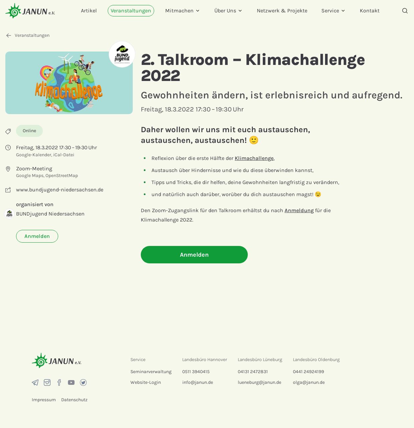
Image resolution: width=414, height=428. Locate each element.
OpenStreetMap (61, 175)
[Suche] (405, 10)
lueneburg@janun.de (259, 382)
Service (333, 10)
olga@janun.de (309, 382)
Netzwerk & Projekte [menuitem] (282, 10)
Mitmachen (182, 10)
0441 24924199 (308, 371)
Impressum (44, 400)
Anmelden (37, 236)
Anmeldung (299, 210)
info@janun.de (197, 382)
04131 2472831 (253, 371)
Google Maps (29, 175)
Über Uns (228, 10)
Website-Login (145, 382)
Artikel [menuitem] (89, 10)
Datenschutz (74, 400)
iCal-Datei (63, 155)
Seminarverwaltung (151, 371)
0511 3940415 (196, 371)
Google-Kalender (33, 155)
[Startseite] (30, 10)
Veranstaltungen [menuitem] (131, 10)
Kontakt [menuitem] (370, 10)
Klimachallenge (254, 158)
